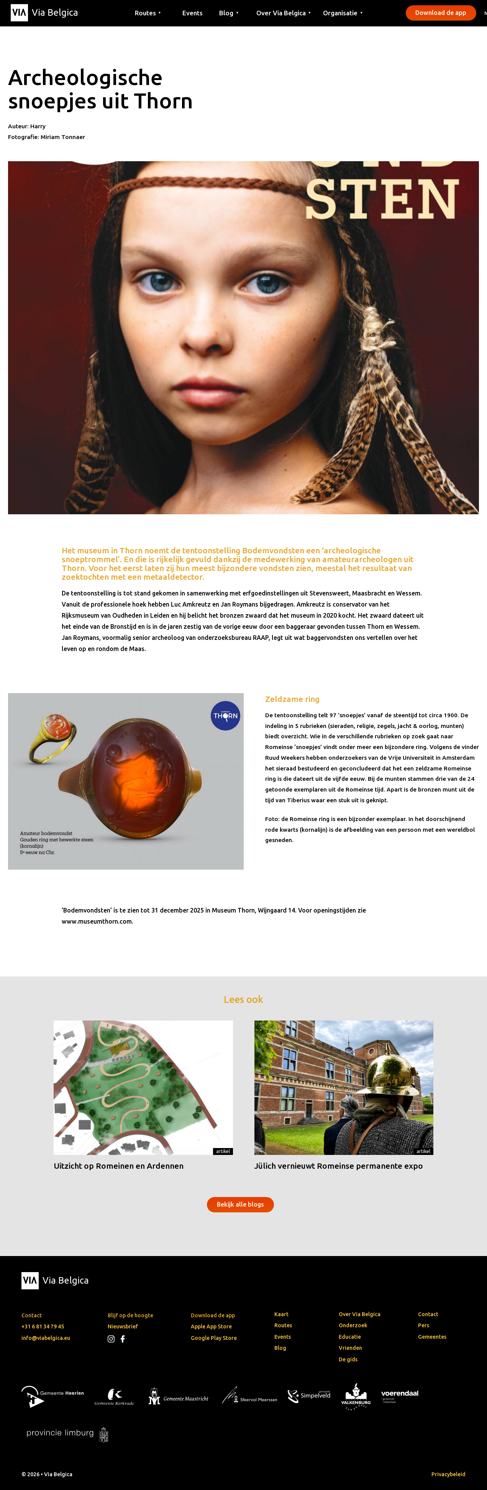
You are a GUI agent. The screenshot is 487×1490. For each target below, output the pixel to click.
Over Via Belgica (359, 1314)
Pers (423, 1325)
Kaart (281, 1314)
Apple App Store (211, 1326)
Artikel (223, 1151)
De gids (348, 1359)
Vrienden (350, 1348)
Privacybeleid (448, 1474)
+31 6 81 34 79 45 (42, 1326)
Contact (428, 1314)
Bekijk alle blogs (240, 1204)
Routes (283, 1325)
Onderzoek (353, 1325)
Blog (280, 1348)
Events (192, 12)
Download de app (440, 12)
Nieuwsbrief (123, 1326)
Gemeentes (432, 1337)
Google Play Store (214, 1338)
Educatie (350, 1337)
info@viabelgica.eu (45, 1338)
